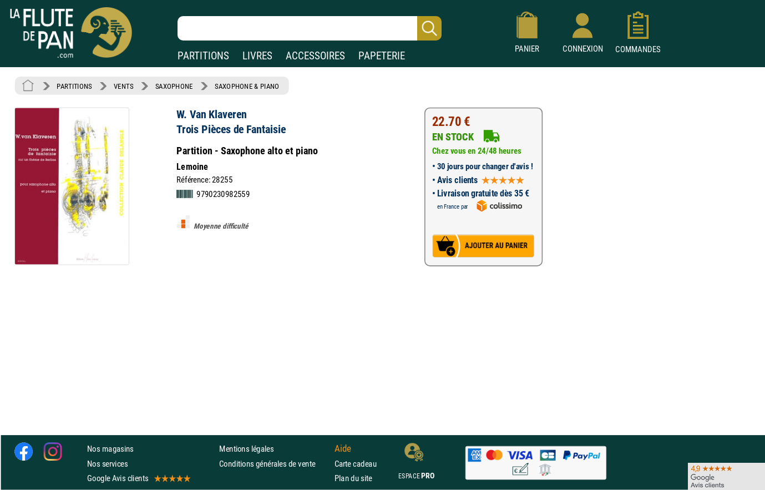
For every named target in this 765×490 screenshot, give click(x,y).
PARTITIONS (203, 55)
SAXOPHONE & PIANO (247, 86)
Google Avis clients (138, 478)
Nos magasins (110, 449)
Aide (343, 448)
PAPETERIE (381, 55)
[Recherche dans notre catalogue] (310, 28)
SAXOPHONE (174, 86)
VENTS (123, 86)
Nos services (107, 463)
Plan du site (353, 478)
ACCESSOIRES (315, 55)
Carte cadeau (356, 463)
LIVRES (257, 55)
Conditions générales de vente (274, 463)
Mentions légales (246, 449)
